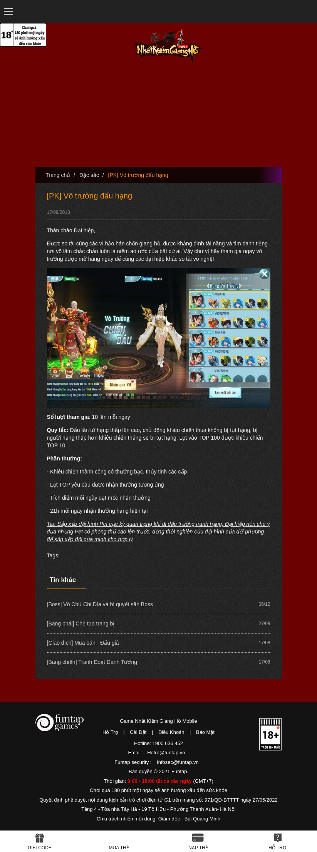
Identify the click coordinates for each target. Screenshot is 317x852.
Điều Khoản (171, 732)
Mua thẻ (119, 847)
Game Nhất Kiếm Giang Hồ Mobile (158, 721)
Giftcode (40, 847)
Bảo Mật (205, 732)
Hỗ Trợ (110, 732)
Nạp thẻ (198, 847)
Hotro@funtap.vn (166, 752)
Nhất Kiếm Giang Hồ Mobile (168, 45)
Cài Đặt (138, 732)
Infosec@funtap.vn (178, 762)
